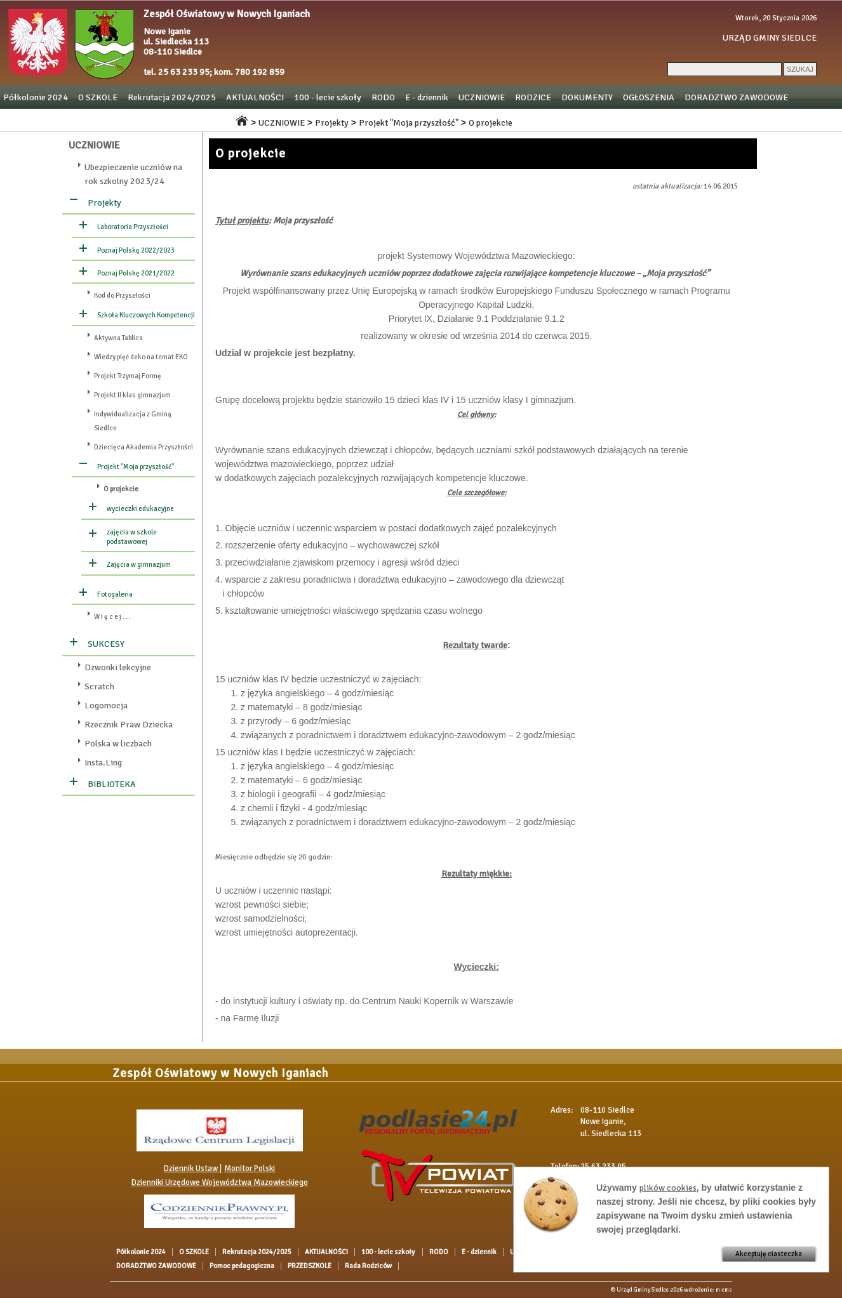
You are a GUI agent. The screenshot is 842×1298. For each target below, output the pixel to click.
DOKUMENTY (587, 97)
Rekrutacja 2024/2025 (172, 97)
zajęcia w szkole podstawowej (132, 537)
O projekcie (490, 122)
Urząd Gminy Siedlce (643, 1290)
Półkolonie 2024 (35, 97)
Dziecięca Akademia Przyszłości (143, 447)
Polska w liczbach (118, 743)
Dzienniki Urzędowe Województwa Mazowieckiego (219, 1182)
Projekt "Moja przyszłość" (408, 122)
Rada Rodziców (193, 119)
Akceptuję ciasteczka (768, 1254)
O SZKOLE (97, 97)
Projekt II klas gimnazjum (132, 395)
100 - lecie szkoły (327, 97)
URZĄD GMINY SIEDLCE (770, 37)
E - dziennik (426, 97)
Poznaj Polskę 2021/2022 (136, 273)
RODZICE (533, 97)
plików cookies (668, 1187)
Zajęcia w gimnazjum (139, 564)
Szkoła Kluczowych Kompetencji (146, 315)
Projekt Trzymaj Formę (127, 376)
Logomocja (106, 705)
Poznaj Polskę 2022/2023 (136, 250)
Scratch (99, 686)
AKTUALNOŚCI (255, 97)
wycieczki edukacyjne (140, 509)
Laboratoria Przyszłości (132, 227)
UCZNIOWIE (481, 97)
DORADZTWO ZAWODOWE (736, 97)
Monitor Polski (249, 1168)
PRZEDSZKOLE (124, 119)
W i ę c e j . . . (112, 617)
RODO (383, 97)
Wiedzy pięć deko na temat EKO (141, 357)
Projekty (332, 122)
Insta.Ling (103, 762)
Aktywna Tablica (118, 338)
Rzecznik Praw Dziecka (128, 724)
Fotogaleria (115, 594)
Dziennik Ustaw (192, 1168)
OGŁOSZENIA (648, 97)
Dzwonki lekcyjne (117, 667)
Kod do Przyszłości (122, 295)
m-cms (724, 1290)
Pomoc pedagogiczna (43, 119)
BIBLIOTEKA (112, 784)
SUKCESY (106, 644)
